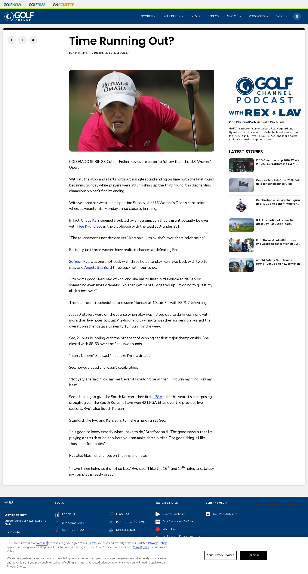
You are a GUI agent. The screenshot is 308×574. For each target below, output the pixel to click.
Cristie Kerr (90, 220)
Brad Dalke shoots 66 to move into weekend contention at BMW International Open (278, 242)
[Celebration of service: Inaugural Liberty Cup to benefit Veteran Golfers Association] (241, 205)
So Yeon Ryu (79, 261)
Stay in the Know (15, 515)
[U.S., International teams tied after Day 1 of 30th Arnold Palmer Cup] (241, 225)
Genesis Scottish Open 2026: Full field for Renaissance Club (278, 182)
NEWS (195, 16)
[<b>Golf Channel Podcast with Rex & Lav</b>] (265, 97)
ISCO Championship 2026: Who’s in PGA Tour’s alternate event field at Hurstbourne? (277, 162)
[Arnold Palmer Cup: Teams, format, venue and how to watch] (241, 265)
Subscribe (14, 532)
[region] (154, 555)
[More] (297, 16)
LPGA (157, 396)
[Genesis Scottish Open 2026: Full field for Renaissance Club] (241, 185)
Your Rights (141, 547)
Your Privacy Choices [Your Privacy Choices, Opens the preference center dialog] (220, 555)
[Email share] (33, 40)
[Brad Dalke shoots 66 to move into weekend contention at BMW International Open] (241, 245)
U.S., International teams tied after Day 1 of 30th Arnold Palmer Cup (275, 222)
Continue (253, 555)
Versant (41, 543)
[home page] (19, 16)
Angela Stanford (98, 267)
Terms (92, 543)
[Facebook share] (11, 40)
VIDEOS (214, 16)
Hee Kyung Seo (89, 226)
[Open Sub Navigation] (155, 17)
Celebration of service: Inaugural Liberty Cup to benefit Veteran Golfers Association (278, 202)
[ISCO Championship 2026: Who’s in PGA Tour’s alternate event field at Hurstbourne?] (241, 165)
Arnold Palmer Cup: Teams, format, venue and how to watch (278, 262)
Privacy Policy (157, 543)
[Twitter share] (22, 40)
